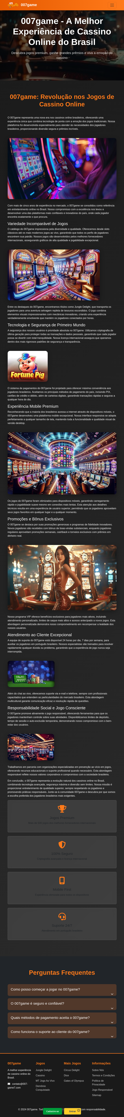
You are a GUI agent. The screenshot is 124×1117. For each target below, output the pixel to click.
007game (22, 5)
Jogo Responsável (102, 1090)
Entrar (72, 1111)
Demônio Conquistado (43, 1088)
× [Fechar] (78, 1110)
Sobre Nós (98, 1070)
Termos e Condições (103, 1075)
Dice (66, 1075)
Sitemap (96, 1095)
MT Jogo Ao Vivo (45, 1080)
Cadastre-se (52, 1111)
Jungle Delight (44, 1070)
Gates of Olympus (74, 1080)
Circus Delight (72, 1070)
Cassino (40, 1075)
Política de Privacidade (98, 1082)
